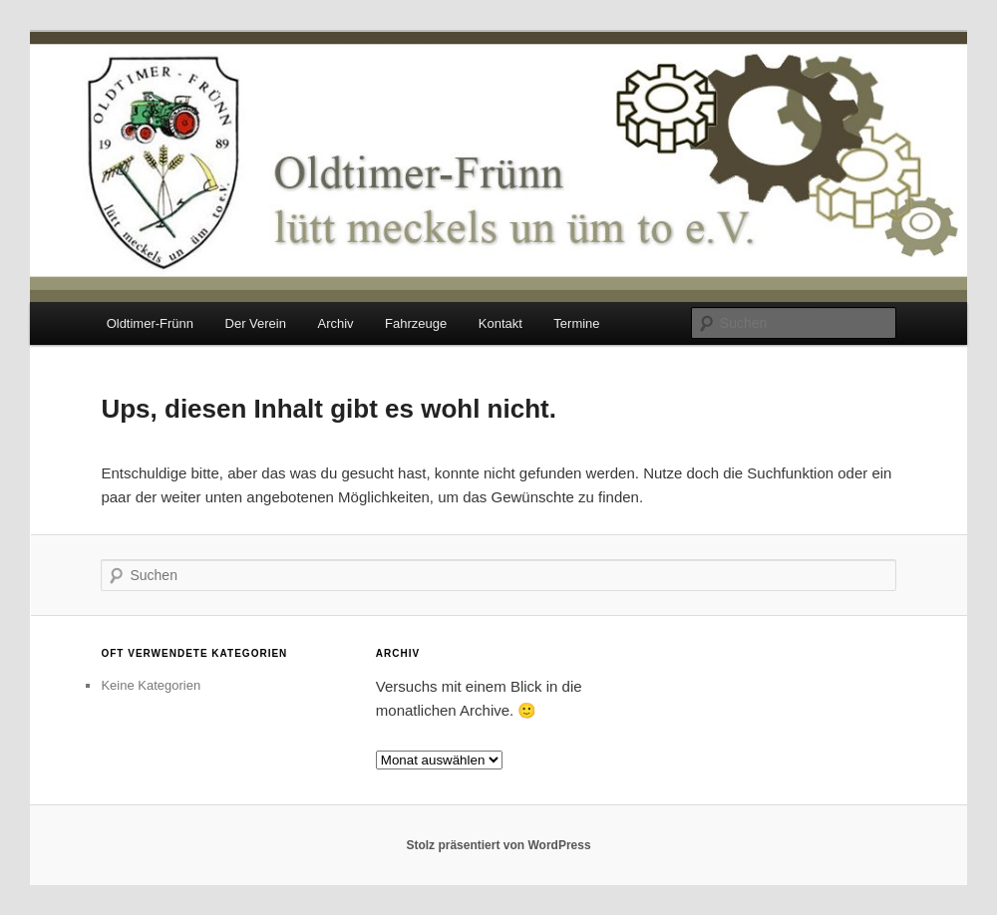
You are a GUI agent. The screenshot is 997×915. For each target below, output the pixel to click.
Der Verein (255, 323)
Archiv (335, 323)
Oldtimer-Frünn (150, 323)
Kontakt (500, 323)
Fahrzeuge (416, 323)
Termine (576, 323)
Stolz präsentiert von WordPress (498, 845)
